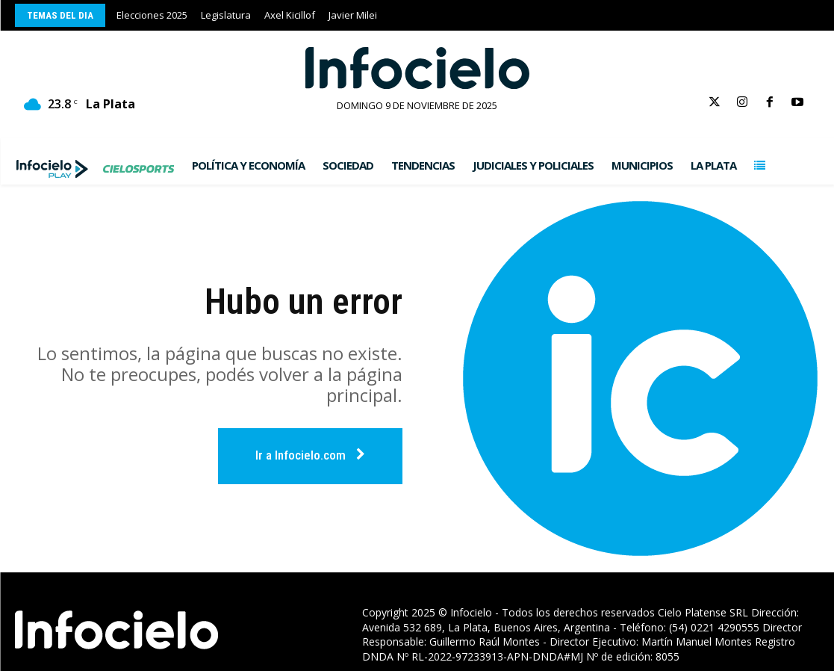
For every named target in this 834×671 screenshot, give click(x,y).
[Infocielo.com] (417, 68)
